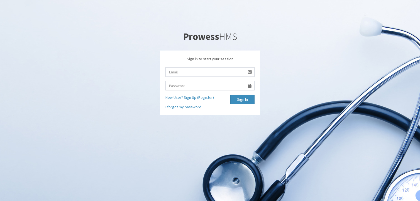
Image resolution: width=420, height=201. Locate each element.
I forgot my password (183, 106)
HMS (210, 36)
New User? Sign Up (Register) (189, 97)
